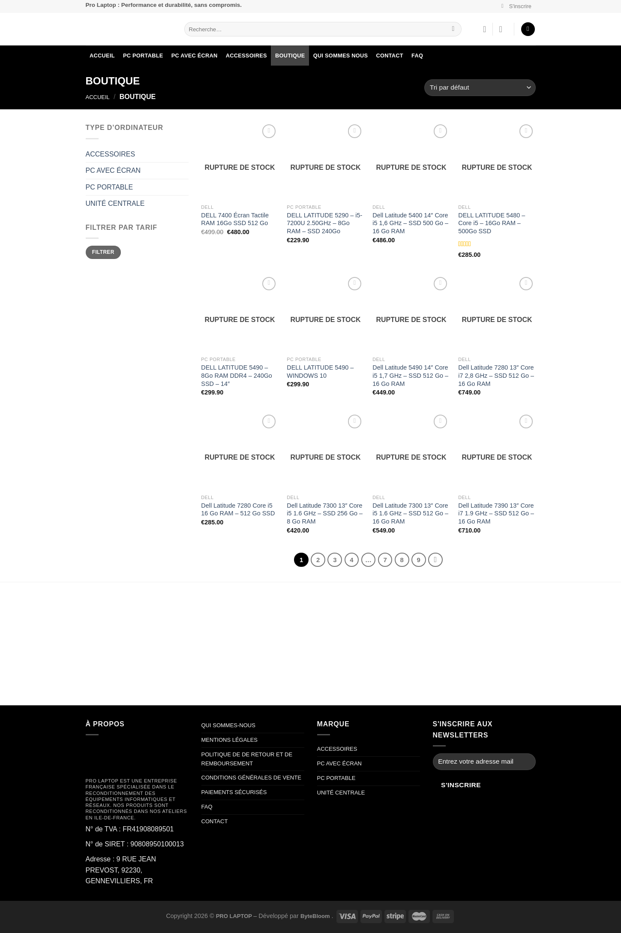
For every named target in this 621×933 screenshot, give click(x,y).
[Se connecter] (503, 29)
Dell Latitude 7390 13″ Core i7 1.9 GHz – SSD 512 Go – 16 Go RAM (496, 513)
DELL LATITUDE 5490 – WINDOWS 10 (320, 371)
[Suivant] (435, 560)
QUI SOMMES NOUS (340, 55)
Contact (389, 55)
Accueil (98, 97)
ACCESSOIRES (246, 55)
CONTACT (214, 821)
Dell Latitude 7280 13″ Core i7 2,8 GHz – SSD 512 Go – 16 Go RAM (496, 375)
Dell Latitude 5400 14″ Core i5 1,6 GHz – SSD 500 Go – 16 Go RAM (410, 223)
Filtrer (103, 252)
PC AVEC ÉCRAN (194, 55)
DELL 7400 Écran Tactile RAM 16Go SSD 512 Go (235, 219)
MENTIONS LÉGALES (229, 740)
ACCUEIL (102, 55)
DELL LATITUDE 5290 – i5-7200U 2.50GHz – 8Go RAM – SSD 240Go (324, 223)
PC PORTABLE (143, 55)
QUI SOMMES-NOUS (228, 725)
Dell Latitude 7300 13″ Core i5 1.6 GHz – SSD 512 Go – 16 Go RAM (410, 513)
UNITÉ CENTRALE (115, 203)
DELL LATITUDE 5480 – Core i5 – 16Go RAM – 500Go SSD (491, 223)
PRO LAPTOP (235, 916)
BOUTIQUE (290, 55)
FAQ (417, 55)
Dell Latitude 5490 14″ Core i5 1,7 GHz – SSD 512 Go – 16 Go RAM (410, 375)
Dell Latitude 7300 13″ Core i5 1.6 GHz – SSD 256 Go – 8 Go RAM (325, 513)
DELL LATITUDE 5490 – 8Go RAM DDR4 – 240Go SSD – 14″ (236, 375)
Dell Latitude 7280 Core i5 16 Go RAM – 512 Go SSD (238, 509)
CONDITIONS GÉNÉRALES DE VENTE (251, 777)
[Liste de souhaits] (484, 29)
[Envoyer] (453, 29)
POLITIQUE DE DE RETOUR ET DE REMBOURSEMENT (247, 759)
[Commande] (479, 87)
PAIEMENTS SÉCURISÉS (235, 792)
